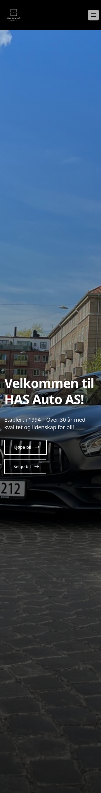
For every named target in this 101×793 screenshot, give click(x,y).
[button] (25, 447)
